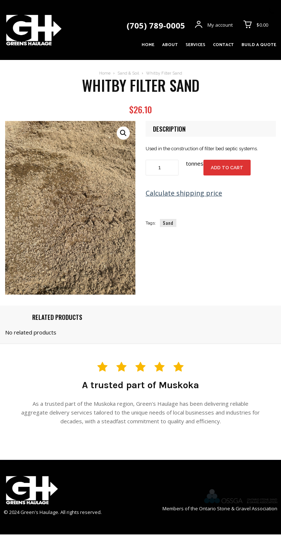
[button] (123, 133)
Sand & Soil (128, 73)
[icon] (271, 11)
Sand (168, 223)
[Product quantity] (162, 167)
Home (104, 73)
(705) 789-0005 (156, 25)
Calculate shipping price (184, 193)
